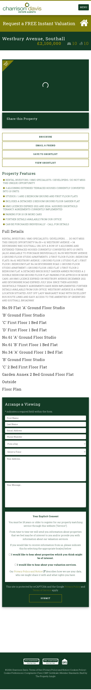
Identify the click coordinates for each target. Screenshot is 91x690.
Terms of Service (42, 591)
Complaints (30, 673)
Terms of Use (35, 670)
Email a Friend (45, 146)
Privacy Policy (72, 587)
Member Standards (69, 673)
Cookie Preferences (13, 673)
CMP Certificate (51, 673)
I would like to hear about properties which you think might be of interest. (45, 557)
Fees (40, 673)
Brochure (45, 137)
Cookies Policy (77, 670)
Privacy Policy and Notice (28, 572)
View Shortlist (45, 163)
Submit (45, 599)
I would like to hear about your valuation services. (45, 565)
